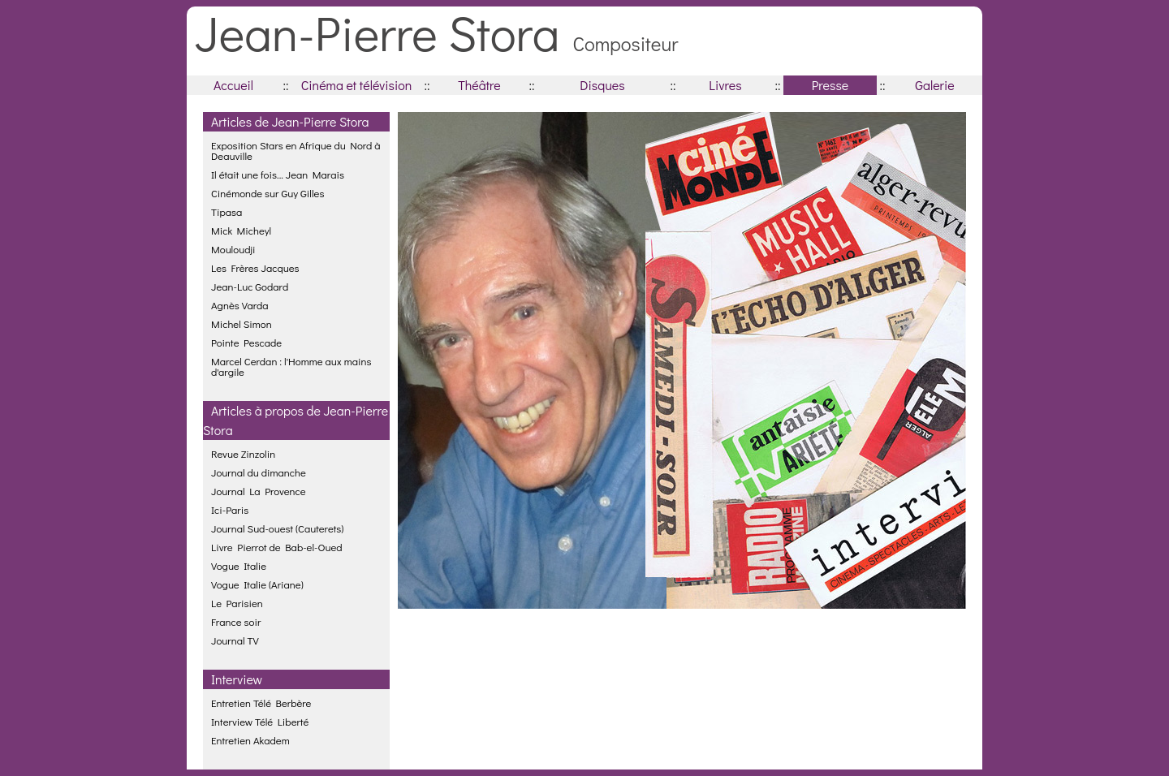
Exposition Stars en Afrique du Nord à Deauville (296, 150)
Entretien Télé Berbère (261, 702)
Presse (830, 84)
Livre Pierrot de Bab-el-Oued (277, 547)
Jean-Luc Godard (249, 286)
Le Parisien (237, 603)
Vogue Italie (238, 565)
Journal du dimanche (258, 472)
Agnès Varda (240, 305)
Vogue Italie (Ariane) (257, 584)
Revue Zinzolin (243, 453)
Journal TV (235, 640)
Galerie (934, 84)
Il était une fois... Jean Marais (277, 174)
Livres (725, 84)
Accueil (233, 84)
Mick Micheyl (241, 230)
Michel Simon (241, 323)
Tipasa (226, 211)
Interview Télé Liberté (259, 721)
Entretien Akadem (250, 740)
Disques (602, 84)
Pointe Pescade (246, 342)
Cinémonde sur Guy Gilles (267, 193)
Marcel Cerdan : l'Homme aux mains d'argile (291, 366)
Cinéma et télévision (356, 84)
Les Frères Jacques (255, 267)
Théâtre (479, 84)
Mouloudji (233, 249)
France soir (236, 621)
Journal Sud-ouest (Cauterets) (277, 528)
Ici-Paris (229, 509)
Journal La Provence (258, 491)
